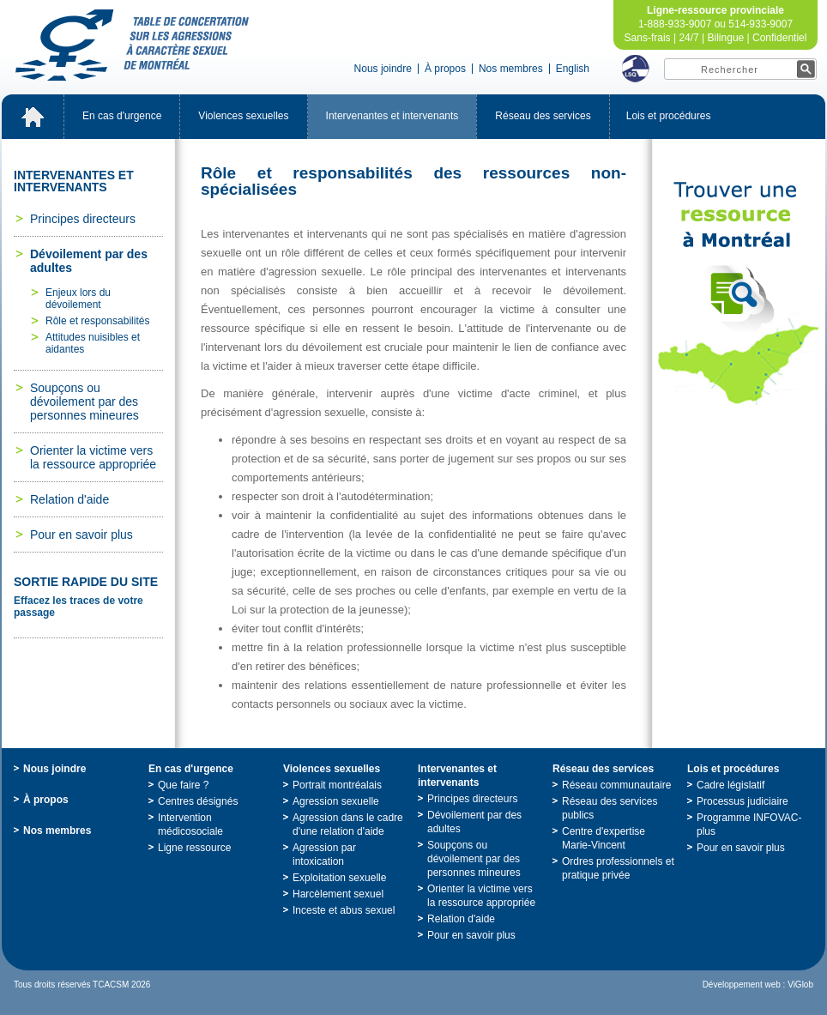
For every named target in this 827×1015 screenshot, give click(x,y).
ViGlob (800, 984)
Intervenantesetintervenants (392, 116)
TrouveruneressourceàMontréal (738, 293)
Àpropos (445, 69)
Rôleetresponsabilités (97, 321)
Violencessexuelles (243, 116)
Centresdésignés (198, 801)
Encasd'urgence (121, 116)
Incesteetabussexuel (344, 910)
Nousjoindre (383, 69)
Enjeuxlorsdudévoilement (78, 299)
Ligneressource (194, 848)
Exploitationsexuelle (339, 878)
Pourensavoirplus (81, 534)
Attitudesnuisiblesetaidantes (92, 343)
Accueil (32, 116)
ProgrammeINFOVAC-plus (749, 824)
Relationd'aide (69, 499)
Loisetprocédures (668, 116)
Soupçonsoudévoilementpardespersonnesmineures (84, 401)
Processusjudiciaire (742, 801)
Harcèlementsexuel (338, 894)
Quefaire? (183, 785)
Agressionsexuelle (336, 801)
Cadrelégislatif (730, 785)
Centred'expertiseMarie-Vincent (603, 838)
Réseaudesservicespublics (609, 808)
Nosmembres (511, 69)
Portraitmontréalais (337, 785)
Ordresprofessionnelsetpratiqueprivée (618, 868)
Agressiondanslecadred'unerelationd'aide (348, 824)
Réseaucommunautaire (616, 785)
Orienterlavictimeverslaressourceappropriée (93, 457)
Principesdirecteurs (83, 219)
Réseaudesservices (542, 116)
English (572, 69)
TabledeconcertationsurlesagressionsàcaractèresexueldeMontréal (132, 45)
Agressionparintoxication (324, 854)
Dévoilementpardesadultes (89, 261)
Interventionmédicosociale (190, 824)
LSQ (635, 68)
